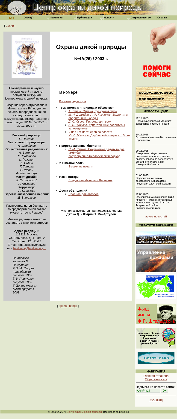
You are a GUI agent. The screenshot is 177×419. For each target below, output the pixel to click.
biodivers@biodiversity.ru (29, 248)
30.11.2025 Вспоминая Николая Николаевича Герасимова (156, 137)
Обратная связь (156, 379)
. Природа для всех (89, 121)
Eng (11, 17)
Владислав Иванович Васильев (90, 180)
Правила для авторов (83, 194)
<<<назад (156, 399)
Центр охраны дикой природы (84, 411)
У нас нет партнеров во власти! (90, 132)
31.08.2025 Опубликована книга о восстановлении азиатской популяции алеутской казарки (153, 179)
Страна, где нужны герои (92, 111)
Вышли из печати (80, 166)
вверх (73, 306)
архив (10, 25)
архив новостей (156, 216)
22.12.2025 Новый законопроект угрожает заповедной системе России (153, 121)
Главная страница (155, 376)
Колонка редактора (72, 101)
